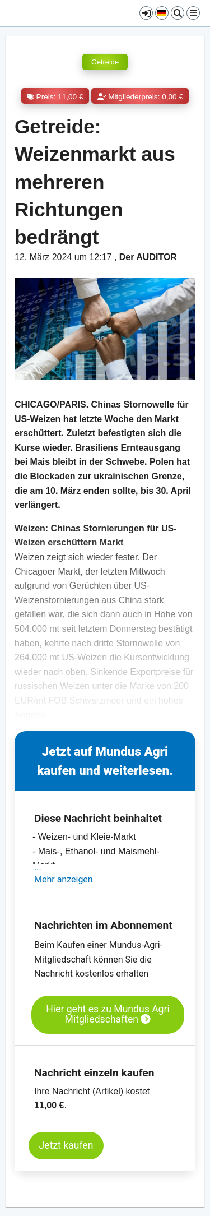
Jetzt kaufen (66, 1145)
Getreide (105, 62)
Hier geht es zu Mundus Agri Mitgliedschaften (108, 1014)
